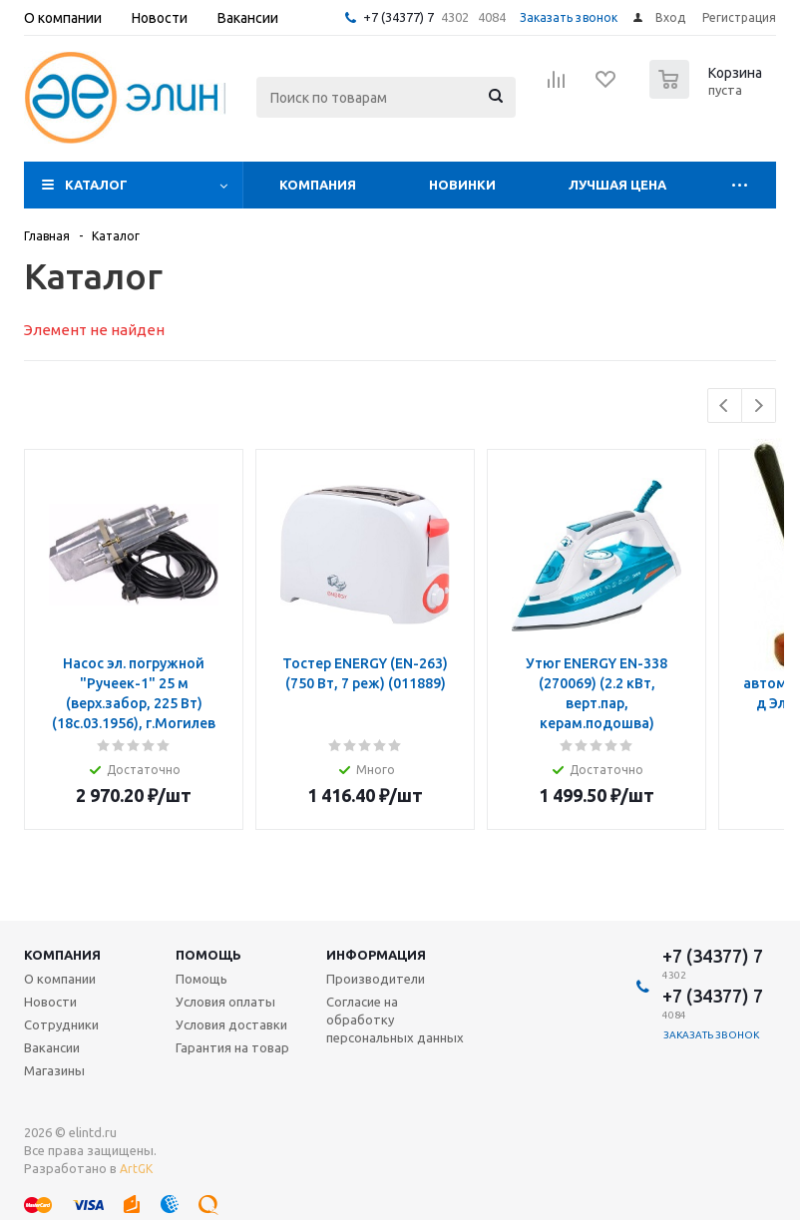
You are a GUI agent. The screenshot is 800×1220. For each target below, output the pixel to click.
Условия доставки (231, 1024)
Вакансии (52, 1047)
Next (758, 405)
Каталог (96, 185)
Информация (376, 955)
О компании (60, 979)
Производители (375, 979)
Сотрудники (61, 1024)
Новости (50, 1002)
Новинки (462, 185)
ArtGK (136, 1168)
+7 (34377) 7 (398, 17)
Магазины (54, 1070)
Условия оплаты (225, 1002)
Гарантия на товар (232, 1047)
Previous (724, 405)
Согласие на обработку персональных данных (395, 1019)
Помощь (208, 955)
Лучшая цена (617, 185)
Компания (317, 185)
